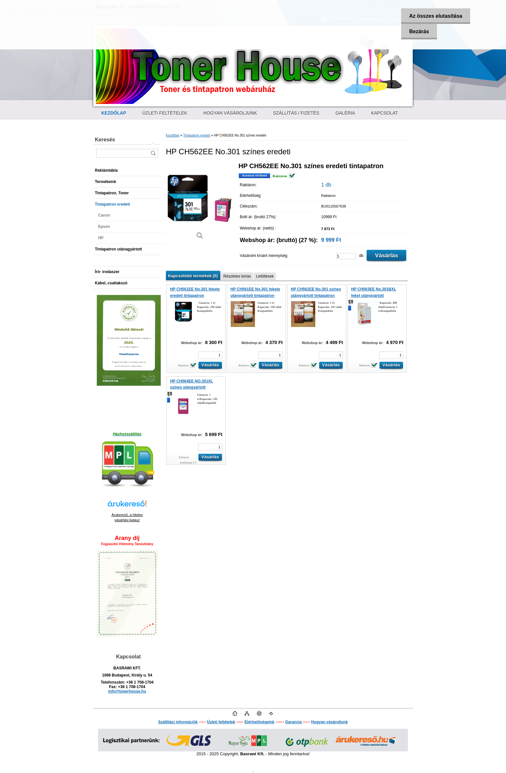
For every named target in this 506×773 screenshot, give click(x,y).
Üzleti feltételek (221, 722)
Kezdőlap (172, 135)
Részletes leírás (237, 276)
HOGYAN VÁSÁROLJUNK (230, 113)
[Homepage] (113, 113)
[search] (153, 153)
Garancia (293, 722)
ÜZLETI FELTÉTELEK (164, 113)
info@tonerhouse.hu (127, 691)
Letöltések (265, 276)
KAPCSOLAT (384, 113)
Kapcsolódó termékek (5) (193, 275)
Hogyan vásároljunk (329, 722)
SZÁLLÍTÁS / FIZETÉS (296, 113)
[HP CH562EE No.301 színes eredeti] (199, 203)
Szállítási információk (178, 722)
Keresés (105, 139)
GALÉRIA (345, 113)
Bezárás (419, 31)
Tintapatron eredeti (196, 135)
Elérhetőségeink (260, 722)
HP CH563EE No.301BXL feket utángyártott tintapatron (373, 295)
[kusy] (346, 256)
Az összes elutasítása (435, 16)
